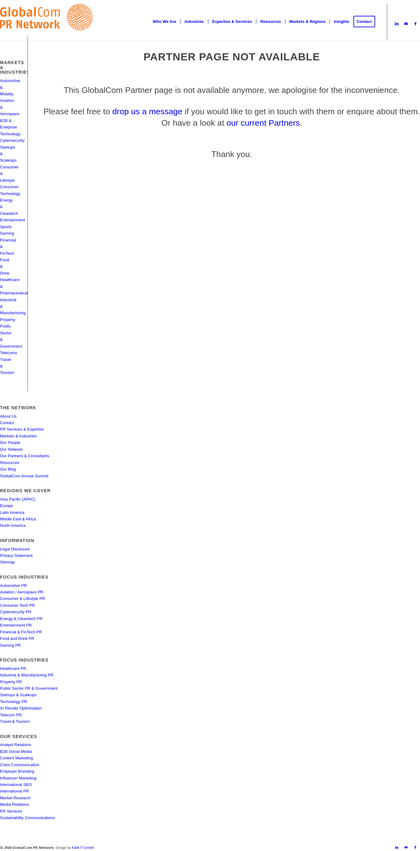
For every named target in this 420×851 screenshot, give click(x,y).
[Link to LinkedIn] (396, 23)
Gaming (7, 233)
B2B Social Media (16, 751)
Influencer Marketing (18, 778)
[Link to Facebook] (415, 23)
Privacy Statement (16, 555)
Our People (10, 442)
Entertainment (12, 220)
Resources (9, 462)
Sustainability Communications (27, 817)
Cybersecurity (12, 140)
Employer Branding (17, 771)
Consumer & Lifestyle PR (22, 598)
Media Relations (14, 804)
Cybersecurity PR (15, 612)
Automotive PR (13, 585)
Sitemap (7, 562)
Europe (6, 505)
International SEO (16, 784)
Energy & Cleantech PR (21, 618)
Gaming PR (10, 645)
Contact (7, 422)
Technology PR (13, 701)
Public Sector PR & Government (29, 688)
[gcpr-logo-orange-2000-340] (46, 21)
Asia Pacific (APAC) (17, 499)
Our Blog (8, 469)
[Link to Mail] (406, 23)
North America (12, 525)
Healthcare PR (13, 668)
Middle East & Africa (18, 519)
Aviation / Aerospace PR (21, 592)
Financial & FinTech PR (21, 632)
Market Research (15, 798)
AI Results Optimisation (21, 708)
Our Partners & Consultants (24, 456)
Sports (6, 226)
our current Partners (263, 123)
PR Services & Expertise (22, 429)
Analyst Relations (15, 744)
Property (7, 319)
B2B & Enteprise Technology (10, 127)
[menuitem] (164, 21)
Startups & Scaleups (18, 695)
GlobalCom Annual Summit (24, 476)
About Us (8, 416)
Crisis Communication (19, 764)
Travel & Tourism (15, 721)
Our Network (11, 449)
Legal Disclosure (15, 549)
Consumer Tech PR (17, 605)
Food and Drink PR (17, 638)
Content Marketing (16, 758)
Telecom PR (11, 715)
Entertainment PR (16, 625)
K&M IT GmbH (83, 847)
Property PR (11, 681)
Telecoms (8, 352)
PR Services (11, 811)
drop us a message (147, 111)
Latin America (12, 512)
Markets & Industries (18, 436)
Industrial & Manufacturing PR (27, 675)
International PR (14, 791)
